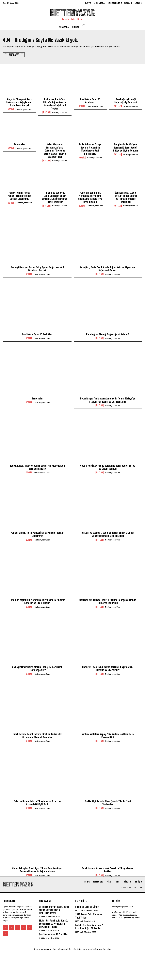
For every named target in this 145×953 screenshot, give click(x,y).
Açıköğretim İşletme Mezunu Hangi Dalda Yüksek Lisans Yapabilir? (37, 668)
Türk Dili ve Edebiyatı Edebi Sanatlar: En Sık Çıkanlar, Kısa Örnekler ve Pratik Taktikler (55, 197)
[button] (84, 25)
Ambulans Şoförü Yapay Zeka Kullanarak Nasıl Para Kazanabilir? (108, 735)
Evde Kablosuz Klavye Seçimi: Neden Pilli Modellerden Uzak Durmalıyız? (90, 149)
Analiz (82, 157)
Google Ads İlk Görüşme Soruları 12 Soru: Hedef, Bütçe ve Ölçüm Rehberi (125, 147)
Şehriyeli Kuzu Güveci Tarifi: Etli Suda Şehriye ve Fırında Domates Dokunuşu (125, 197)
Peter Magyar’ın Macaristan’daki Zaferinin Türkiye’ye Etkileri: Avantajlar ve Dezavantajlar (55, 150)
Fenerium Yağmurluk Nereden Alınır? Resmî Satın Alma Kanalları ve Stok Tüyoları (90, 197)
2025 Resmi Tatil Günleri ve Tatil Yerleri (88, 916)
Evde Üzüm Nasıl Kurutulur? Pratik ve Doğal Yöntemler (89, 926)
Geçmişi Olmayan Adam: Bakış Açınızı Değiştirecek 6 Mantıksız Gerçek (19, 102)
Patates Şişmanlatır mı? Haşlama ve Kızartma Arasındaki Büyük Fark (37, 803)
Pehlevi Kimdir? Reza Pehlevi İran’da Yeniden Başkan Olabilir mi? (19, 195)
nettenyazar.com (24, 109)
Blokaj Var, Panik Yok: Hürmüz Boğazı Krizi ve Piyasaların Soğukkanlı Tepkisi (54, 103)
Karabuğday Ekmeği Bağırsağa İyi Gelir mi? (125, 100)
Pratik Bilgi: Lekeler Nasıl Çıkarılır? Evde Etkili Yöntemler (108, 803)
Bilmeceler (19, 144)
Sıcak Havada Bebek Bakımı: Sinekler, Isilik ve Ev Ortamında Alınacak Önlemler (37, 735)
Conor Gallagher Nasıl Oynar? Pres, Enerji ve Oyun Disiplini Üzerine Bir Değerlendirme (37, 870)
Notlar (11, 109)
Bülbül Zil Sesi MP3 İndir (87, 906)
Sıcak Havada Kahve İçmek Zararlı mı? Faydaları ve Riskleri (108, 870)
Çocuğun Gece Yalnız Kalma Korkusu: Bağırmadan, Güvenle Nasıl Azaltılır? (107, 668)
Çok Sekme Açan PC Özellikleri (90, 100)
